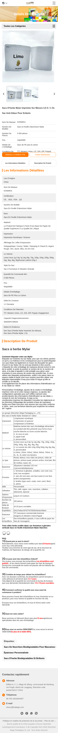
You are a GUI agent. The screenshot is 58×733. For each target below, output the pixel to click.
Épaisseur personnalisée (16, 653)
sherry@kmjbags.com (15, 707)
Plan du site (49, 721)
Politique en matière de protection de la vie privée (22, 721)
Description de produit (42, 163)
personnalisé (20, 468)
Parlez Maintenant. (42, 155)
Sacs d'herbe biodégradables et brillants (24, 658)
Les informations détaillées (15, 163)
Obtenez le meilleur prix (15, 155)
